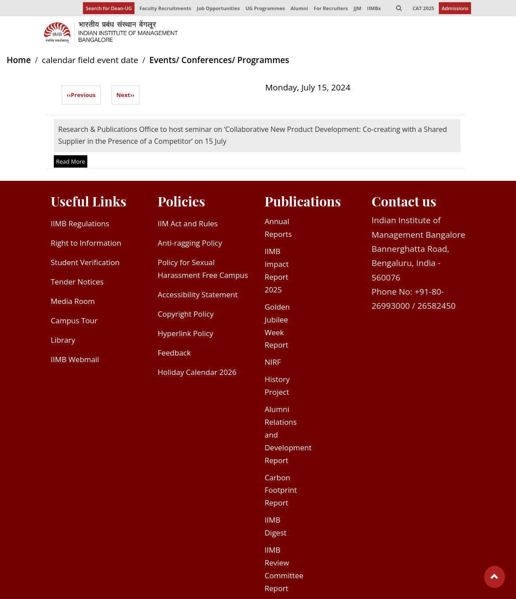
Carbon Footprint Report (281, 490)
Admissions (454, 8)
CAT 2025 (423, 8)
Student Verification (85, 262)
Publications (303, 201)
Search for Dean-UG (109, 8)
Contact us (404, 201)
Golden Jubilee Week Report (277, 326)
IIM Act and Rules (188, 223)
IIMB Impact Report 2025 (277, 270)
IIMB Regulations (80, 223)
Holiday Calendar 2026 (197, 372)
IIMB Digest (276, 526)
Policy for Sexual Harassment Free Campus (203, 268)
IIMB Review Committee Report (284, 569)
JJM (358, 8)
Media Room (73, 301)
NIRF (273, 362)
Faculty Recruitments (165, 8)
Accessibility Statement (198, 294)
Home (19, 60)
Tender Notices (77, 282)
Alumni (299, 8)
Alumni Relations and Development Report (288, 434)
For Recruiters (331, 8)
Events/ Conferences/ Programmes (219, 60)
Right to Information (86, 243)
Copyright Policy (186, 314)
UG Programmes (265, 8)
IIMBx (374, 8)
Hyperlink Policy (185, 333)
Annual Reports (278, 227)
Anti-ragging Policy (190, 243)
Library (63, 340)
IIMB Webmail (75, 359)
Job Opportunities (218, 8)
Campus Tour (74, 320)
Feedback (174, 353)
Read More (70, 161)
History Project (277, 385)
